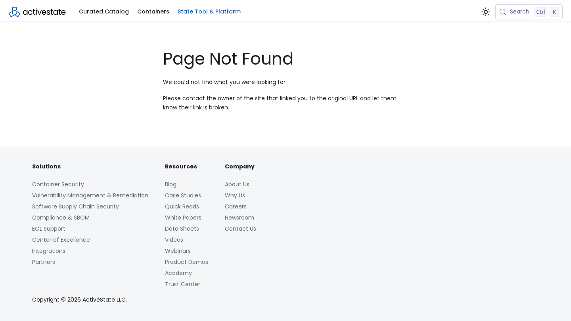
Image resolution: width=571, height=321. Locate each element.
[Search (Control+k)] (529, 11)
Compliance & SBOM (61, 218)
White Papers (183, 218)
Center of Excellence (61, 240)
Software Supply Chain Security (75, 206)
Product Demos (186, 262)
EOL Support (48, 229)
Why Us (235, 195)
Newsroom (239, 218)
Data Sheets (182, 229)
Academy (178, 273)
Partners (43, 262)
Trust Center (182, 284)
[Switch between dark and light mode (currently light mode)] (485, 11)
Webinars (178, 251)
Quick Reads (182, 206)
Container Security (58, 184)
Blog (170, 184)
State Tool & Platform (209, 11)
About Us (237, 184)
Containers (153, 11)
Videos (174, 240)
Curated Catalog (104, 11)
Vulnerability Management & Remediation (90, 195)
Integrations (48, 251)
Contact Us (240, 229)
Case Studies (183, 195)
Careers (236, 206)
